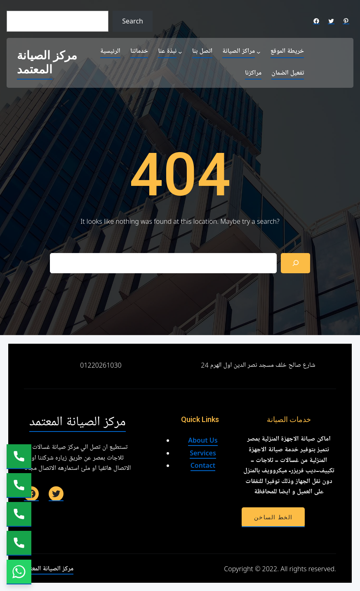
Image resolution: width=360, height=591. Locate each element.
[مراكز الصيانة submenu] (258, 52)
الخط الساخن (273, 517)
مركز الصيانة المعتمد (47, 62)
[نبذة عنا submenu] (180, 52)
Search (132, 21)
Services (203, 452)
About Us (202, 440)
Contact (203, 465)
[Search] (295, 263)
